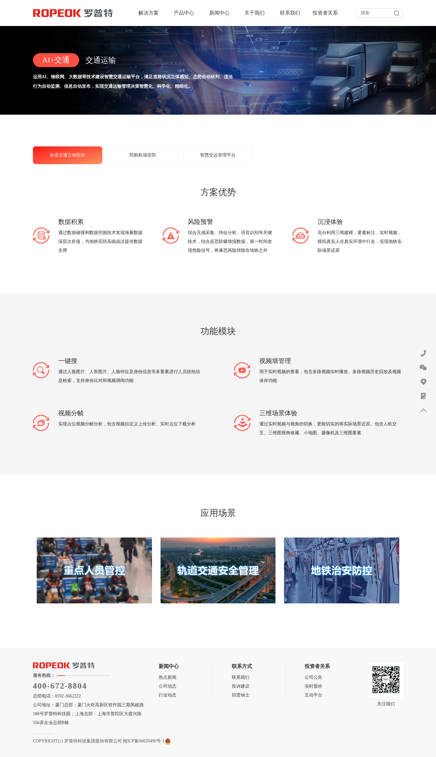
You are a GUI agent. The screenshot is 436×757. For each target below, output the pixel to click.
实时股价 (313, 686)
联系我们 (290, 13)
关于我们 (254, 13)
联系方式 (242, 666)
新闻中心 (219, 13)
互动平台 (313, 695)
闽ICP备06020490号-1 (143, 741)
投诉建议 (241, 686)
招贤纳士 (241, 695)
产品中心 (184, 13)
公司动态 (167, 686)
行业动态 (167, 695)
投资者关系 (325, 13)
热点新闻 (167, 677)
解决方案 (148, 13)
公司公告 (313, 677)
